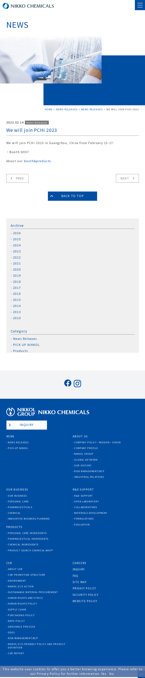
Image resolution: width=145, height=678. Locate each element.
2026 (17, 233)
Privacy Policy (84, 588)
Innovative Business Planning (29, 518)
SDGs (11, 632)
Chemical (14, 512)
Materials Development (90, 512)
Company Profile (86, 448)
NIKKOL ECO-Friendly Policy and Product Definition (37, 645)
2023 (17, 251)
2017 (17, 288)
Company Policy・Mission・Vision (97, 442)
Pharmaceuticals (20, 507)
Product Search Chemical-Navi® (30, 550)
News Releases (36, 122)
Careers (79, 563)
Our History (83, 465)
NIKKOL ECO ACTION (21, 586)
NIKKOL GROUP (83, 453)
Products (20, 351)
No (111, 673)
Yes (103, 673)
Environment (17, 580)
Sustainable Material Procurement (33, 592)
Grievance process (21, 626)
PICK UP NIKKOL (26, 345)
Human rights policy (22, 603)
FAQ (75, 576)
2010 (17, 318)
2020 (17, 269)
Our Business (17, 495)
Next (124, 178)
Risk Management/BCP (89, 471)
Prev (20, 178)
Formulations (84, 518)
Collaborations (85, 507)
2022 (17, 257)
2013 (17, 312)
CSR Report (16, 653)
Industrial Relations (89, 476)
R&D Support (83, 495)
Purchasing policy (21, 615)
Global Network (86, 459)
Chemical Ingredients (23, 544)
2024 (17, 245)
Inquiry (27, 424)
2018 (17, 282)
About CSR (15, 569)
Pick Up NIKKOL (18, 448)
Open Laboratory (86, 501)
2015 (17, 300)
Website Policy (85, 601)
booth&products (37, 161)
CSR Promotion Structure (27, 574)
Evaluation (82, 524)
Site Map (80, 582)
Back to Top (72, 196)
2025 (17, 239)
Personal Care (18, 501)
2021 (17, 263)
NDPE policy (16, 620)
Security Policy (86, 595)
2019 (17, 275)
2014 (17, 306)
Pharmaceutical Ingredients (28, 538)
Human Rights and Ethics (25, 597)
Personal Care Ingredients (27, 532)
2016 (17, 294)
